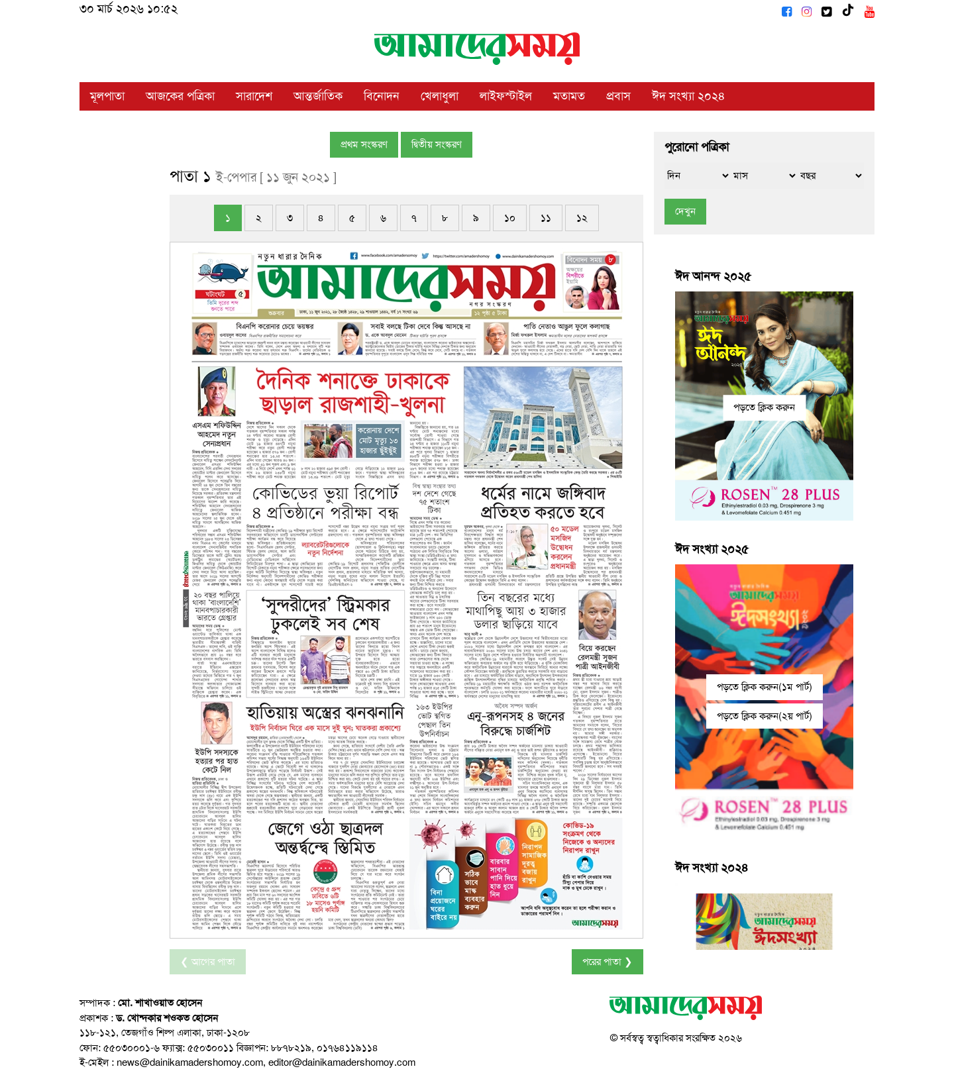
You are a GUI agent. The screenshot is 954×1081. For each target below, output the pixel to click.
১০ (509, 218)
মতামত (569, 96)
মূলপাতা (107, 96)
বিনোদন (381, 96)
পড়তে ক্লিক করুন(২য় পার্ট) (764, 716)
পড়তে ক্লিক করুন (764, 407)
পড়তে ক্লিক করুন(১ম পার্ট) (764, 687)
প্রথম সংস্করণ (364, 144)
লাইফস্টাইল (506, 96)
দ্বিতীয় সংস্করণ (436, 144)
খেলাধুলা (439, 96)
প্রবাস (618, 96)
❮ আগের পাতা (207, 961)
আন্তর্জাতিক (318, 96)
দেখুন (685, 211)
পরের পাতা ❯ (607, 961)
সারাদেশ (254, 96)
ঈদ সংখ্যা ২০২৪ (688, 96)
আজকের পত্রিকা (180, 96)
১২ (582, 218)
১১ (546, 218)
